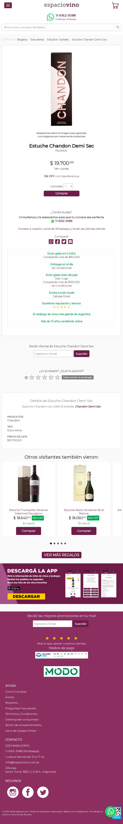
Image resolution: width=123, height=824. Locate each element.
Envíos (9, 697)
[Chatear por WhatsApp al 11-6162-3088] (61, 17)
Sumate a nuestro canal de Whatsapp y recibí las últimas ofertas (61, 228)
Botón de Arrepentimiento (23, 725)
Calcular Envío (61, 296)
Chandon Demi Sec (88, 406)
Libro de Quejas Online (20, 730)
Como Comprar (16, 691)
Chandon (13, 420)
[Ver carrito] (115, 5)
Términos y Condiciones (21, 714)
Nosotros (11, 702)
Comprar (61, 193)
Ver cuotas (61, 168)
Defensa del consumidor (22, 719)
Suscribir (81, 353)
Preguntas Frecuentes (20, 708)
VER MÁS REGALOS (61, 555)
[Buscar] (117, 27)
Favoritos (61, 150)
